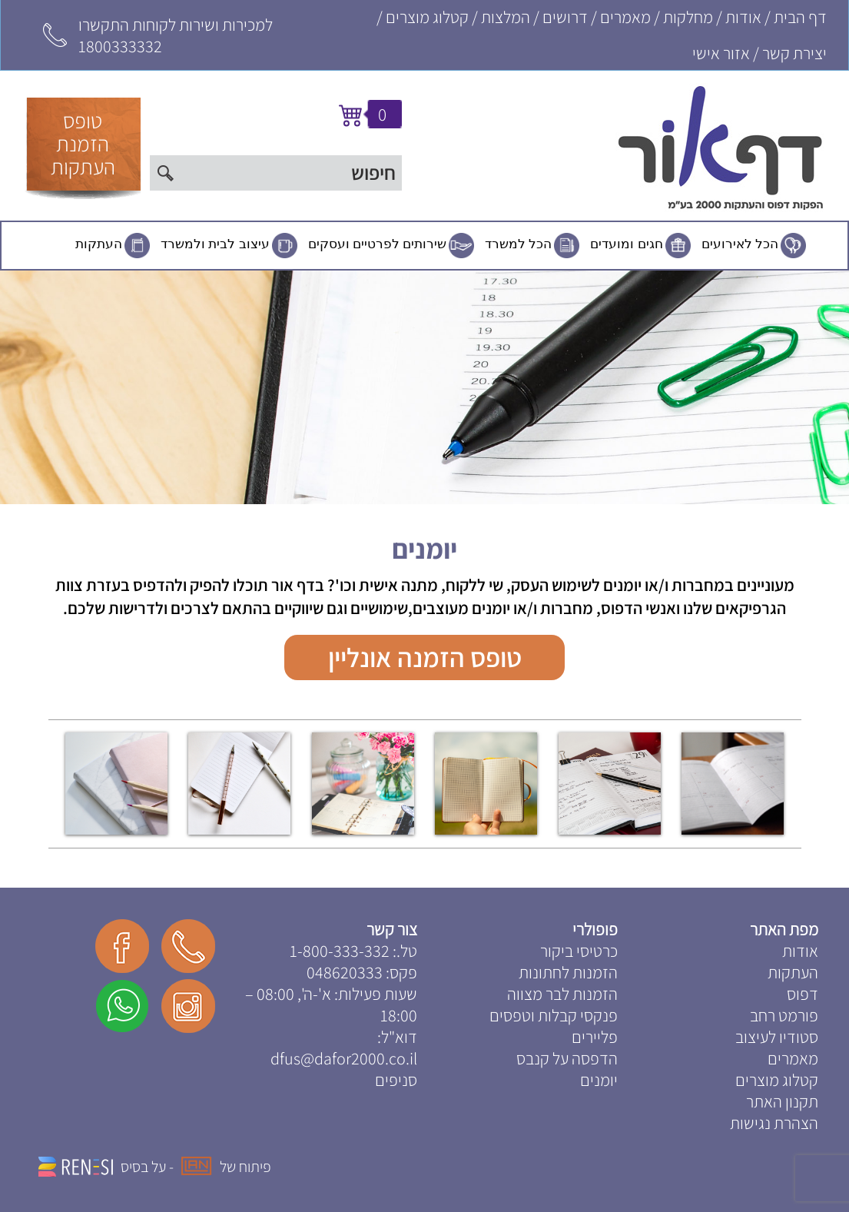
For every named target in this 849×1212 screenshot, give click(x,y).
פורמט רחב (784, 1015)
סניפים (396, 1080)
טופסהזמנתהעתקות (83, 143)
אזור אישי (721, 53)
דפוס (802, 993)
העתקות (98, 244)
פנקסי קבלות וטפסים (553, 1015)
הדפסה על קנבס (567, 1058)
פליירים (595, 1037)
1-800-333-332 (340, 950)
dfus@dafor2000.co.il (343, 1058)
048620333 (345, 972)
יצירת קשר (794, 53)
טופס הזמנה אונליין (425, 657)
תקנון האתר (782, 1101)
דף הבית (800, 17)
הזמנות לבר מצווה (562, 993)
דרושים (565, 17)
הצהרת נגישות (774, 1123)
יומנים (424, 548)
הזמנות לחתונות (568, 972)
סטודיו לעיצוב (776, 1037)
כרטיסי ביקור (579, 950)
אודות (743, 17)
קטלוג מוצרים (427, 17)
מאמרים (625, 17)
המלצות (505, 17)
